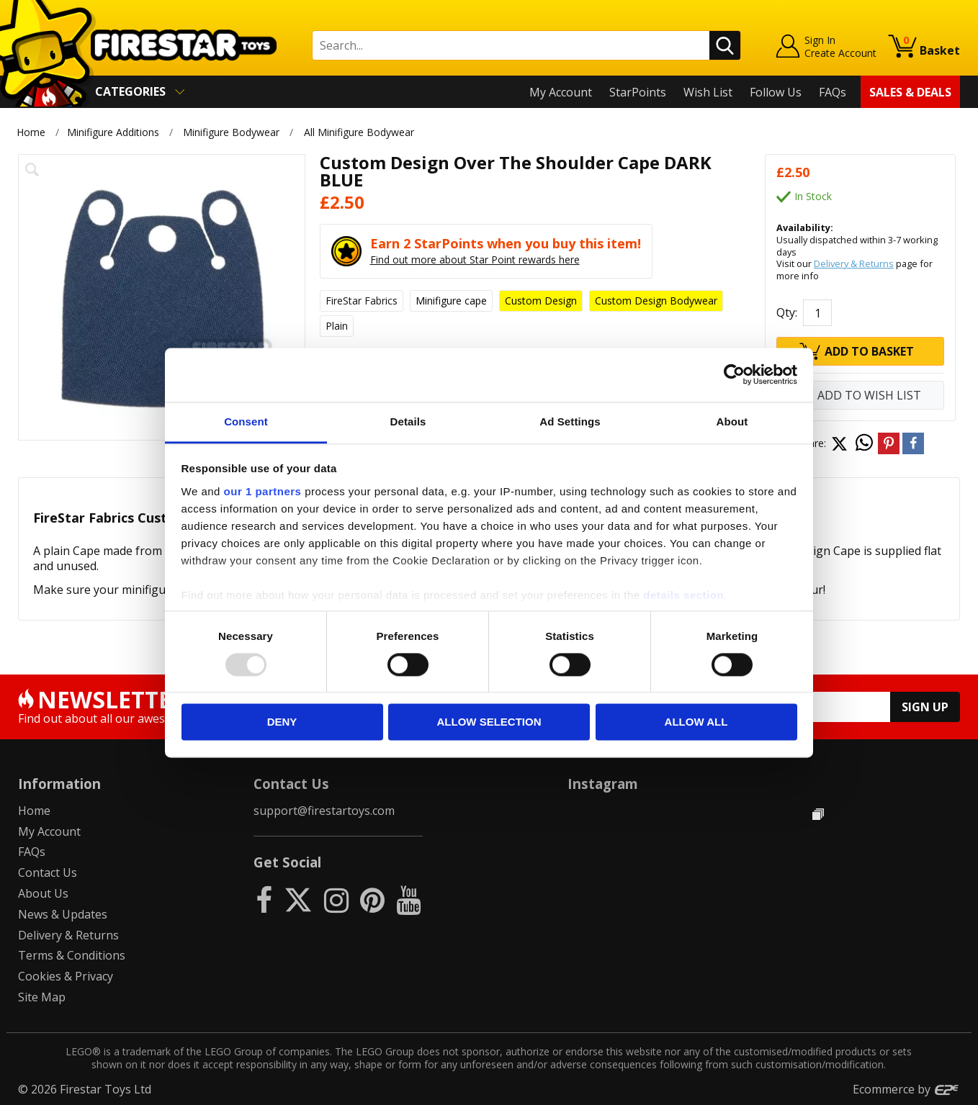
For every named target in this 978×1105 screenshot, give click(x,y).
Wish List (707, 92)
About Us (43, 893)
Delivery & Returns (854, 263)
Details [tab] (408, 421)
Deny (282, 722)
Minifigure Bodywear (231, 132)
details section (683, 595)
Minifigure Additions (113, 132)
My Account (560, 92)
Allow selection (489, 722)
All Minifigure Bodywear (359, 132)
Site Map (42, 997)
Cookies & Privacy (65, 976)
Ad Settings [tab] (569, 421)
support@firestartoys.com (324, 810)
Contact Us (47, 872)
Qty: (786, 312)
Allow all (696, 722)
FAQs (832, 92)
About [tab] (732, 421)
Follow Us (776, 92)
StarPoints (637, 92)
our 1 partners (263, 491)
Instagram (602, 784)
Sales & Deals (910, 92)
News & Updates (62, 914)
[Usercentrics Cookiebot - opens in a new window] (734, 374)
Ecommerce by (906, 1089)
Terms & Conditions (71, 955)
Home (31, 132)
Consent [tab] (246, 421)
